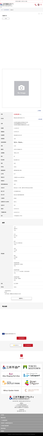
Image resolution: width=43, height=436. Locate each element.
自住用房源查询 (6, 9)
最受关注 (15, 345)
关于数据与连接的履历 (5, 425)
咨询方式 (28, 345)
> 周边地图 (40, 119)
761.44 (20, 142)
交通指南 (2, 431)
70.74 (15, 142)
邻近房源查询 (21, 338)
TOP (2, 9)
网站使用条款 (3, 428)
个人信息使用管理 (4, 420)
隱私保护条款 (3, 417)
